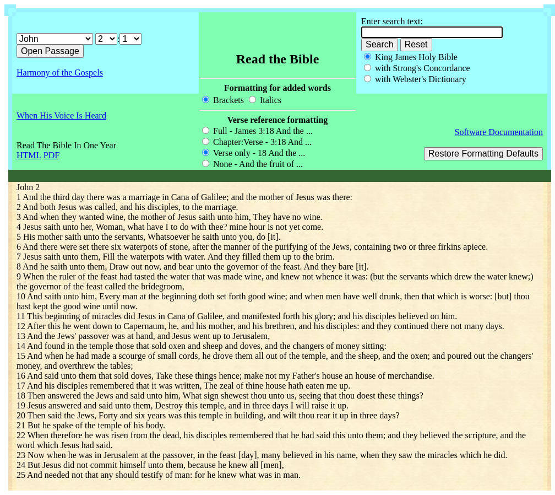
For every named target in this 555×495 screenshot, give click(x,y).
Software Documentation (499, 132)
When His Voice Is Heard (61, 115)
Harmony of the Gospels (60, 72)
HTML (29, 155)
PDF (51, 155)
